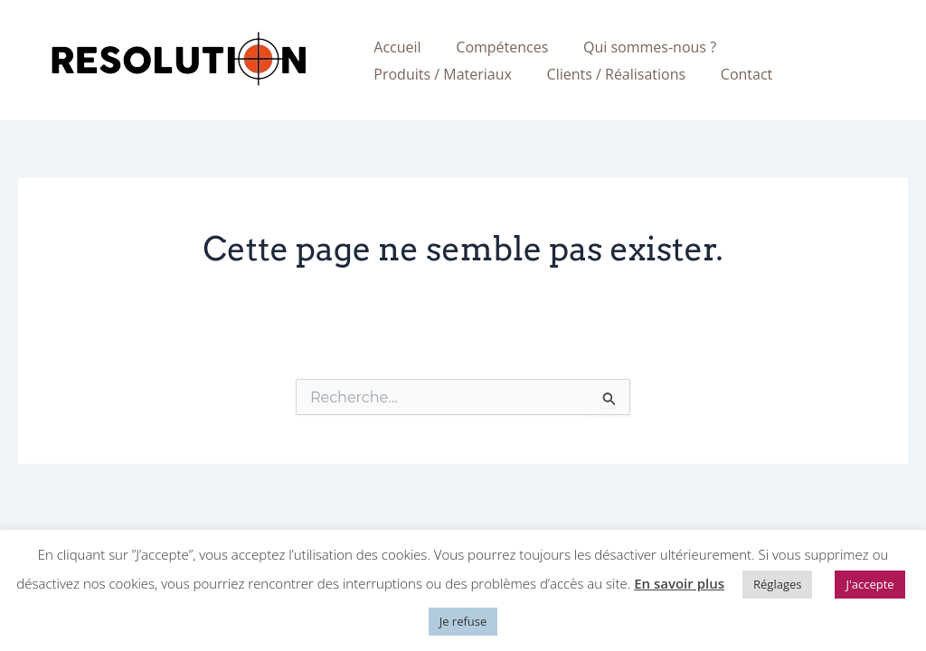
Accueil (394, 47)
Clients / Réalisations (440, 74)
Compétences (493, 47)
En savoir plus (679, 583)
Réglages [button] (777, 584)
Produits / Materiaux (799, 47)
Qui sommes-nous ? (634, 47)
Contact (565, 74)
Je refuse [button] (463, 621)
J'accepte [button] (869, 584)
